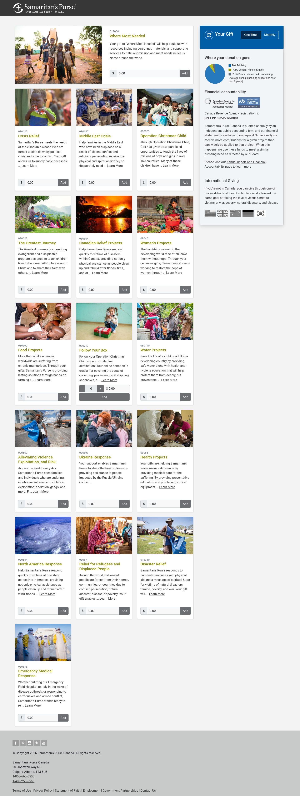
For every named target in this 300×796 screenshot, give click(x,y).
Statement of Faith (67, 790)
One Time (251, 35)
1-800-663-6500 (23, 776)
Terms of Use (21, 790)
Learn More (29, 166)
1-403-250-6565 (23, 781)
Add (185, 73)
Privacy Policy (42, 790)
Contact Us (148, 790)
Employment (91, 790)
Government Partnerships (120, 790)
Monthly (269, 35)
